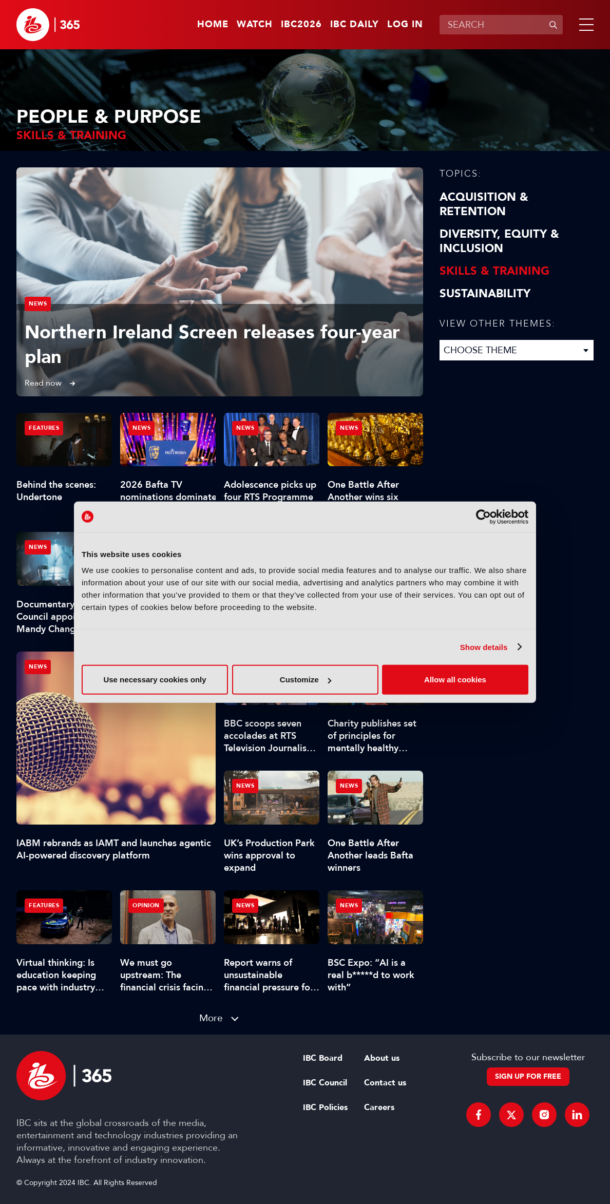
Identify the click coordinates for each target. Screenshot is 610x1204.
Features (44, 428)
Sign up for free (528, 1076)
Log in (405, 25)
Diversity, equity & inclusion (499, 241)
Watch (255, 25)
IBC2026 (301, 25)
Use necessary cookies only (154, 679)
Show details (484, 646)
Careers (379, 1107)
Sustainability (485, 293)
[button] (584, 24)
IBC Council (325, 1082)
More (211, 1017)
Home (212, 25)
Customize (305, 679)
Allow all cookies (455, 679)
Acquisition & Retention (484, 204)
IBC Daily (354, 25)
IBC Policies (325, 1107)
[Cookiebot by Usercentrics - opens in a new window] (483, 516)
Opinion (146, 905)
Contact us (385, 1082)
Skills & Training (494, 271)
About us (381, 1058)
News (38, 304)
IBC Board (322, 1058)
